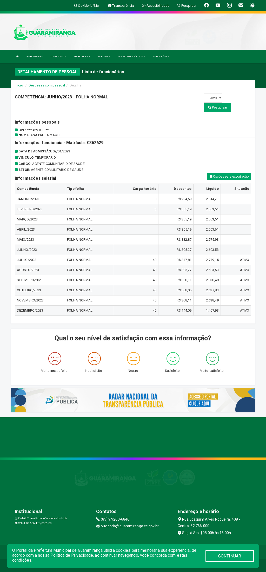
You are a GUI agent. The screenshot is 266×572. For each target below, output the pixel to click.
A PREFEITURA (34, 56)
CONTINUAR (229, 556)
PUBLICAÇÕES (161, 56)
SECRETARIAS (82, 56)
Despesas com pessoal (47, 85)
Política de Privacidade (71, 555)
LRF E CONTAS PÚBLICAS (131, 56)
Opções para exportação (229, 176)
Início (19, 85)
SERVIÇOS (104, 56)
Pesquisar (217, 107)
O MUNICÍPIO (58, 56)
